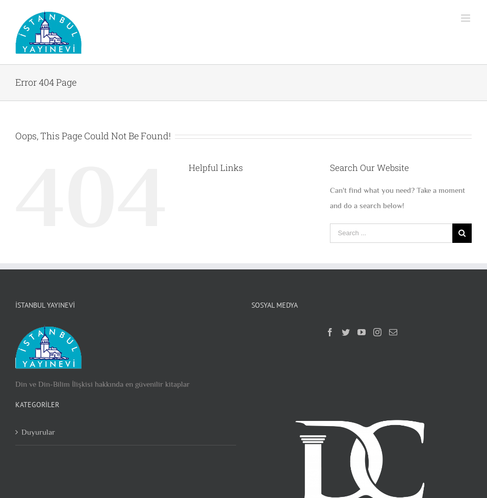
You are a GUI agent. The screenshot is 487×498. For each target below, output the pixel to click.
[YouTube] (361, 332)
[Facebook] (330, 332)
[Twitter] (346, 332)
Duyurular (38, 432)
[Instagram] (377, 332)
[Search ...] (391, 233)
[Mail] (393, 332)
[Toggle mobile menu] (466, 18)
